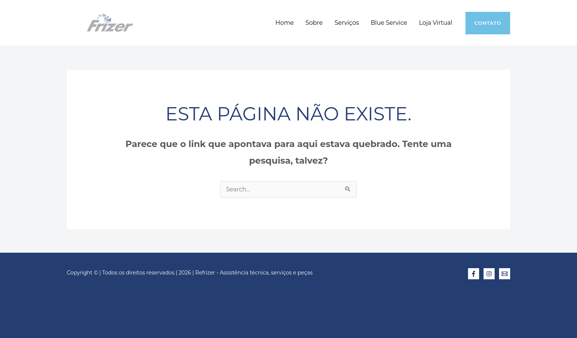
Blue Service (389, 22)
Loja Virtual (435, 22)
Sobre (314, 22)
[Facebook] (473, 273)
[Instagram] (489, 273)
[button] (487, 23)
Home (284, 22)
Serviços (347, 22)
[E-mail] (504, 273)
